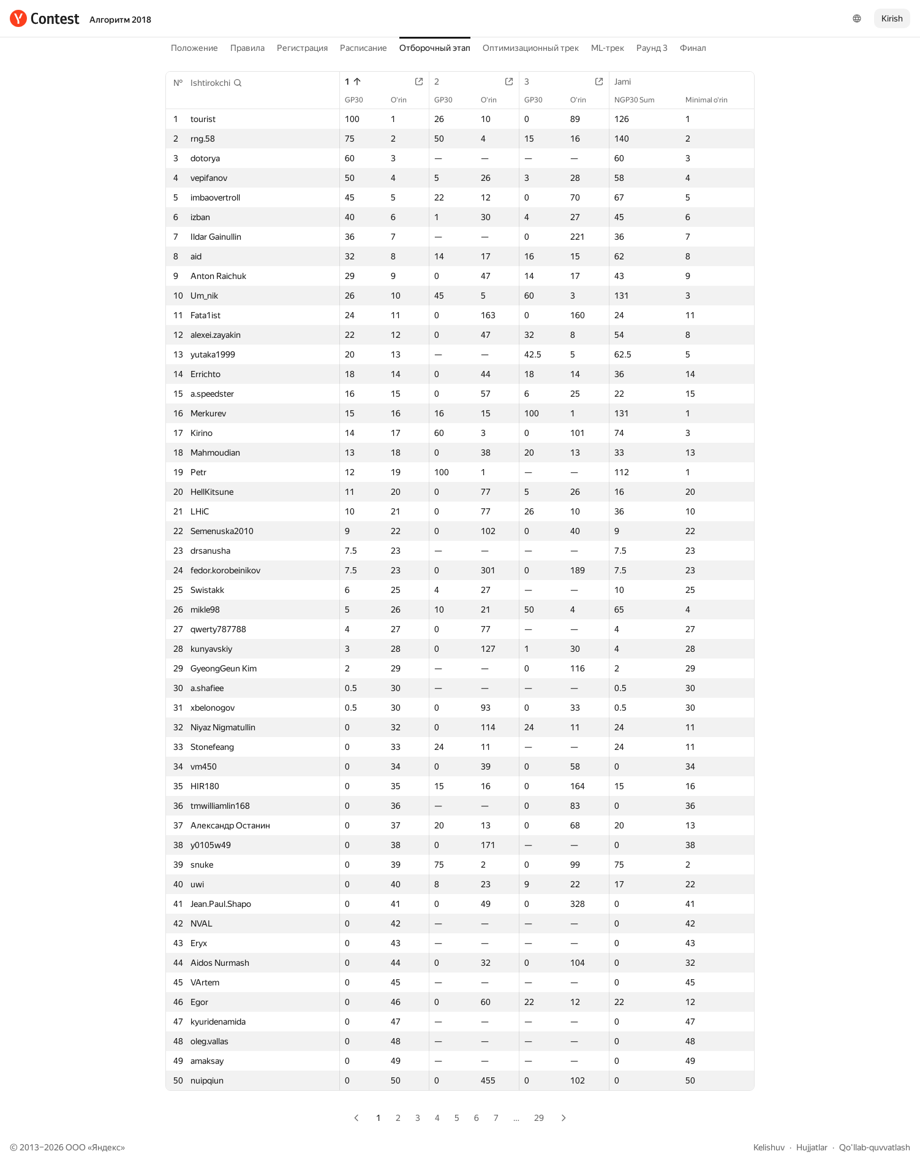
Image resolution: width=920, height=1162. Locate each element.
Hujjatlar (812, 1147)
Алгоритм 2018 (120, 20)
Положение (194, 48)
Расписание (363, 48)
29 (539, 1118)
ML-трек (607, 48)
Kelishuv (769, 1147)
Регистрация (302, 48)
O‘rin (405, 100)
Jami (628, 81)
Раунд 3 (652, 48)
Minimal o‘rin (712, 100)
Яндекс (106, 1147)
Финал (693, 48)
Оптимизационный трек (531, 48)
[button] (216, 83)
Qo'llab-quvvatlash (874, 1147)
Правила (247, 48)
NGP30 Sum (640, 100)
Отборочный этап (434, 48)
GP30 (360, 100)
